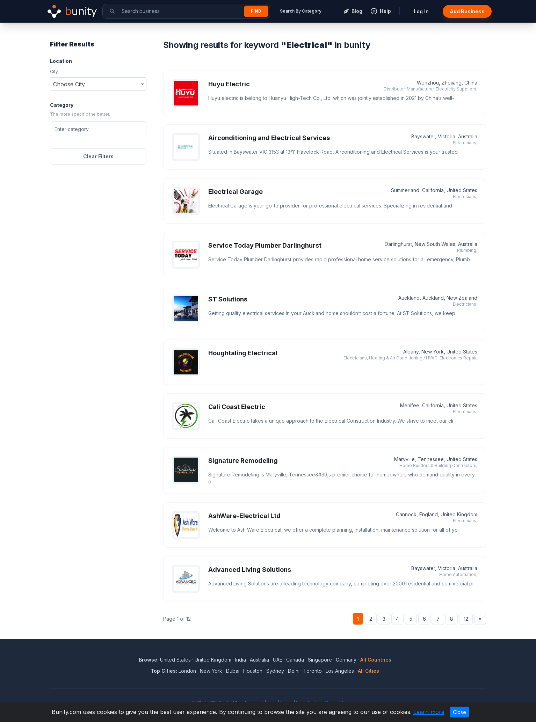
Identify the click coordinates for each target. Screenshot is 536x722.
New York (211, 671)
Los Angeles (340, 671)
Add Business (467, 11)
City (54, 71)
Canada (295, 660)
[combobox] (98, 83)
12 (466, 619)
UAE (277, 660)
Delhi (293, 671)
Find (256, 11)
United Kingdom (213, 660)
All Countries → (379, 660)
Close (459, 712)
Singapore (320, 660)
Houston (252, 671)
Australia (259, 660)
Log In (421, 11)
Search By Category (300, 11)
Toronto (312, 671)
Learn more (428, 711)
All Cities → (371, 671)
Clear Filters (98, 156)
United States (175, 660)
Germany (346, 660)
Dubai (232, 671)
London (187, 671)
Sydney (275, 671)
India (240, 660)
